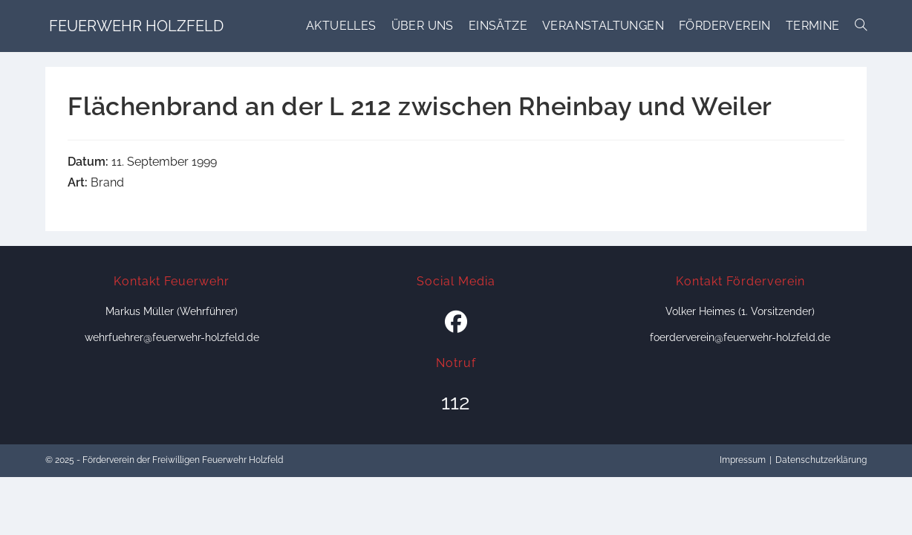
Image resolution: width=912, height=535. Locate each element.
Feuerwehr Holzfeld (136, 26)
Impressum (743, 460)
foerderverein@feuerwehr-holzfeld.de (740, 337)
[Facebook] (456, 322)
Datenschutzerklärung (821, 460)
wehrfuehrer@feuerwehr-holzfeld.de (172, 337)
